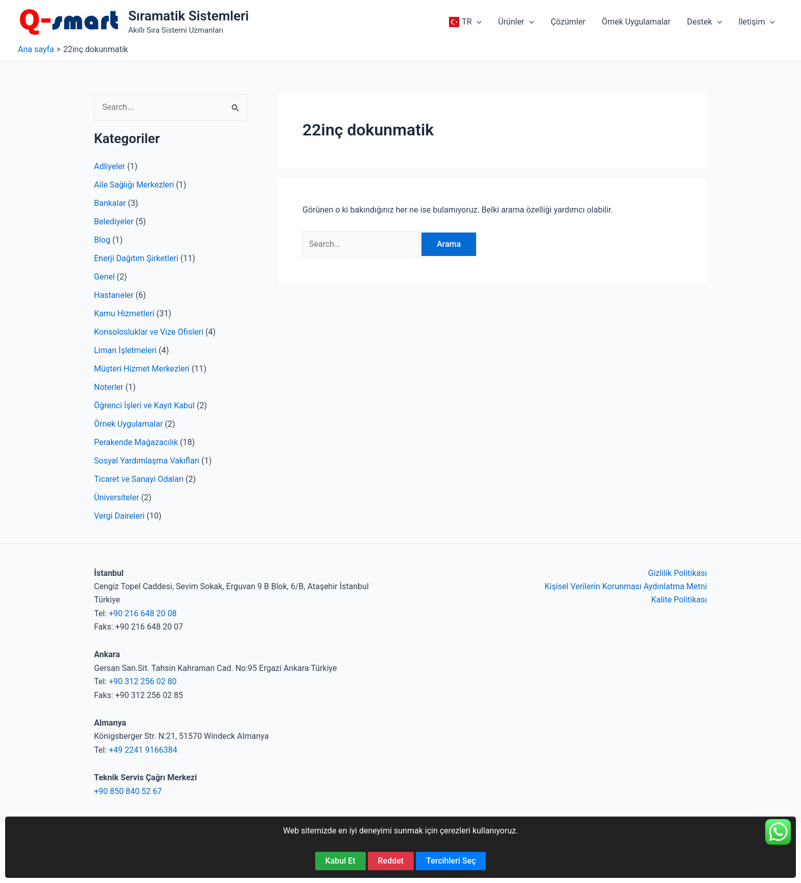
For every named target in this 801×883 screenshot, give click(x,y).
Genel (104, 277)
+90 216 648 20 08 (143, 613)
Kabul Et (340, 861)
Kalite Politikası (679, 600)
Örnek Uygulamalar (128, 424)
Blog (102, 240)
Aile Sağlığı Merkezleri (134, 185)
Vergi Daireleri (119, 516)
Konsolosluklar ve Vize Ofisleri (148, 332)
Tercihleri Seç (451, 861)
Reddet (391, 861)
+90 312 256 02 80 (143, 681)
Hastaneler (113, 295)
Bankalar (110, 203)
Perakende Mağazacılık (136, 442)
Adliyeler (109, 166)
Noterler (108, 387)
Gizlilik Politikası (677, 573)
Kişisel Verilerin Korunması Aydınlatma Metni (626, 586)
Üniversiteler (116, 497)
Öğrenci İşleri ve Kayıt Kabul (144, 405)
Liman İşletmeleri (125, 350)
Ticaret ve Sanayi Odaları (138, 479)
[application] (477, 22)
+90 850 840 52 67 (128, 791)
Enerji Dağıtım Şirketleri (136, 258)
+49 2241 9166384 (143, 750)
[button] (464, 22)
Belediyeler (114, 221)
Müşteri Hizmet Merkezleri (142, 369)
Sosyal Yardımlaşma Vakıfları (146, 461)
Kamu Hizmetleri (124, 313)
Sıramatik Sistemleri (188, 16)
